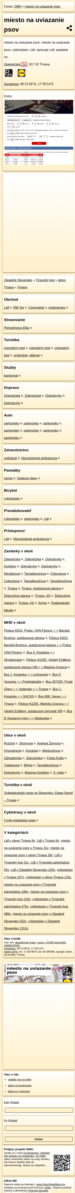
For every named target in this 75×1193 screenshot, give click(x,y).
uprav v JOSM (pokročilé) (51, 942)
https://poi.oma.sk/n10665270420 (21, 269)
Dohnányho (53, 395)
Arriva (42, 603)
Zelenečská (15, 64)
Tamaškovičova (35, 573)
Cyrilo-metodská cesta (19, 820)
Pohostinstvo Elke (16, 328)
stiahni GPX (11, 951)
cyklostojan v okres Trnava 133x (48, 877)
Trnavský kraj (45, 280)
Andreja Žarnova (48, 743)
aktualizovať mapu (25, 942)
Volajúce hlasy (27, 478)
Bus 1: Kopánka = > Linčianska (26, 674)
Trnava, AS (42, 595)
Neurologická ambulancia (39, 458)
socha (8, 478)
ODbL (48, 1187)
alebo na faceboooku (20, 1085)
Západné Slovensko (18, 280)
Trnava (22, 287)
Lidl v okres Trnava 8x (19, 840)
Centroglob (36, 307)
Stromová (26, 743)
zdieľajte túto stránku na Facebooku (27, 1154)
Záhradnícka (13, 758)
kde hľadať (11, 1102)
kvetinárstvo (57, 307)
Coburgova (58, 573)
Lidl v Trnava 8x (48, 840)
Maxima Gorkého (37, 772)
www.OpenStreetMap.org (50, 1184)
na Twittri (41, 1155)
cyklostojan (12, 498)
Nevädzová (12, 573)
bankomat (11, 375)
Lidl (6, 307)
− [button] (9, 186)
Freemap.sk (52, 266)
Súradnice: (11, 84)
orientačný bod (14, 348)
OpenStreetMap (32, 266)
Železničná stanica (17, 595)
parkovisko (11, 423)
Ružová (9, 743)
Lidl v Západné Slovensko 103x (33, 870)
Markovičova (51, 750)
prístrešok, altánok (27, 355)
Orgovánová (12, 750)
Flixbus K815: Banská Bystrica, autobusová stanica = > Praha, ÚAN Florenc (38, 645)
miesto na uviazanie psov (42, 6)
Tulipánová (11, 765)
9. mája (58, 772)
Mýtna (28, 765)
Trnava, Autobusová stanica (41, 588)
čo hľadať (11, 1120)
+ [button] (9, 180)
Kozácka (32, 750)
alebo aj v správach (19, 1091)
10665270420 (11, 945)
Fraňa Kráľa (55, 758)
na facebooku (31, 1152)
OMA (17, 6)
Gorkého (10, 566)
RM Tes (18, 307)
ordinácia (10, 458)
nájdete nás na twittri (19, 1079)
